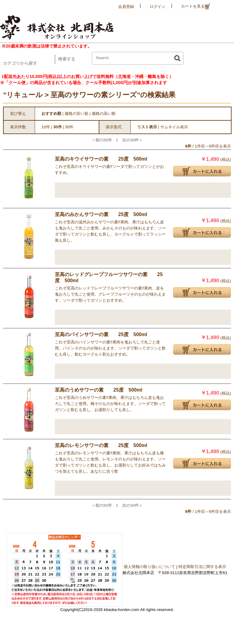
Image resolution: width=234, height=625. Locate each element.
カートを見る (195, 6)
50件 (69, 127)
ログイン (157, 6)
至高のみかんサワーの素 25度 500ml (101, 214)
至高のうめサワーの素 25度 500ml (98, 389)
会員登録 (126, 6)
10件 (45, 127)
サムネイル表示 (174, 127)
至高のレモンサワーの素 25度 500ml (101, 445)
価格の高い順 (103, 113)
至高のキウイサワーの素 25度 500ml (101, 159)
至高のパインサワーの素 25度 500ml (101, 334)
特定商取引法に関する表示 (202, 566)
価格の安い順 (76, 113)
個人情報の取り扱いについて (149, 566)
